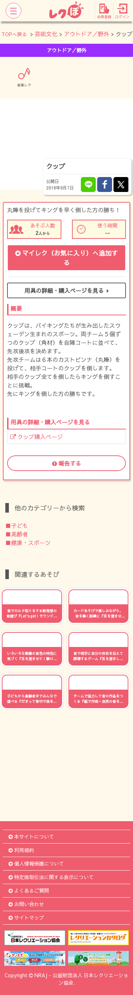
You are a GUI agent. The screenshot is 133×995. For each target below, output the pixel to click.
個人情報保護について (36, 863)
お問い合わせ (26, 904)
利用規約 (21, 850)
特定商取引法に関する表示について (51, 877)
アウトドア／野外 (86, 34)
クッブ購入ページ (36, 436)
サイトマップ (26, 917)
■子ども (16, 525)
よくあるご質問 (29, 890)
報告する (66, 463)
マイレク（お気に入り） (66, 257)
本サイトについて (31, 836)
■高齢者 (16, 534)
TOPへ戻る (14, 34)
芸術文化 (46, 34)
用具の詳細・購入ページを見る (66, 290)
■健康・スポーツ (28, 542)
